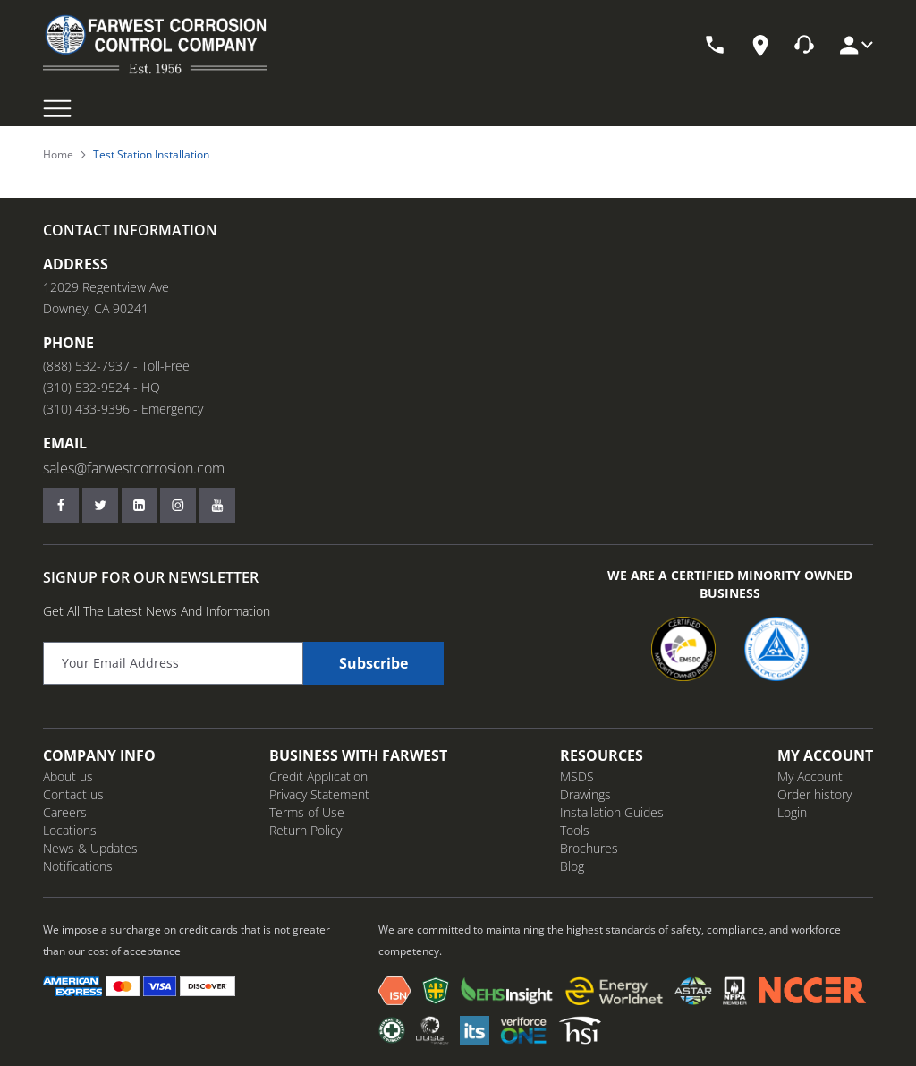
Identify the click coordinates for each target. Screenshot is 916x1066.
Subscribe (373, 663)
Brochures (589, 848)
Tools (574, 830)
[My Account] (855, 45)
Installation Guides (612, 812)
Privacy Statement (319, 794)
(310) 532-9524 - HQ (101, 387)
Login (792, 812)
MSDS (577, 776)
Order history (814, 794)
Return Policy (305, 830)
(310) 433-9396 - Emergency (123, 408)
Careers (65, 812)
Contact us (73, 794)
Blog (572, 865)
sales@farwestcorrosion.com (134, 468)
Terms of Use (306, 812)
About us (68, 776)
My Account (810, 776)
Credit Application (318, 776)
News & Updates (90, 848)
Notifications (78, 865)
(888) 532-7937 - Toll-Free (116, 365)
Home (58, 155)
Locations (70, 830)
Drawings (585, 794)
